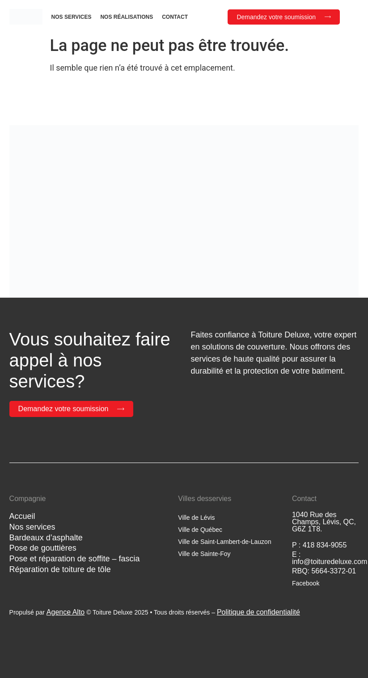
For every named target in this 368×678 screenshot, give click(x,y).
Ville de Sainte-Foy (204, 553)
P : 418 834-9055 (319, 545)
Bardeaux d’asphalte (46, 537)
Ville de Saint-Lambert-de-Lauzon (224, 541)
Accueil (22, 516)
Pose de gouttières (42, 547)
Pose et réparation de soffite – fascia (74, 558)
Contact (175, 17)
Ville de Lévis (196, 517)
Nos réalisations (126, 17)
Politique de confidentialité (258, 612)
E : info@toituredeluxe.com (329, 558)
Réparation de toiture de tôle (60, 569)
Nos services (71, 17)
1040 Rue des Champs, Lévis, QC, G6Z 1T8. (324, 522)
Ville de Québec (200, 529)
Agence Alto (66, 612)
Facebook (305, 583)
